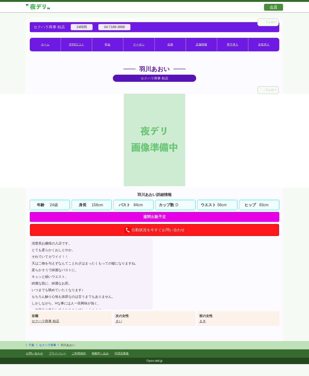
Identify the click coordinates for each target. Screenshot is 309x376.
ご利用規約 (79, 353)
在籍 (170, 44)
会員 (273, 7)
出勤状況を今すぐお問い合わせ (154, 230)
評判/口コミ (76, 44)
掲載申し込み (100, 353)
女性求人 (263, 44)
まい (118, 321)
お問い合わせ (34, 353)
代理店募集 (122, 353)
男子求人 (232, 44)
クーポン (139, 44)
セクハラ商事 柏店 (45, 321)
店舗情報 (201, 44)
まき (202, 321)
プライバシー (57, 353)
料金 (107, 44)
